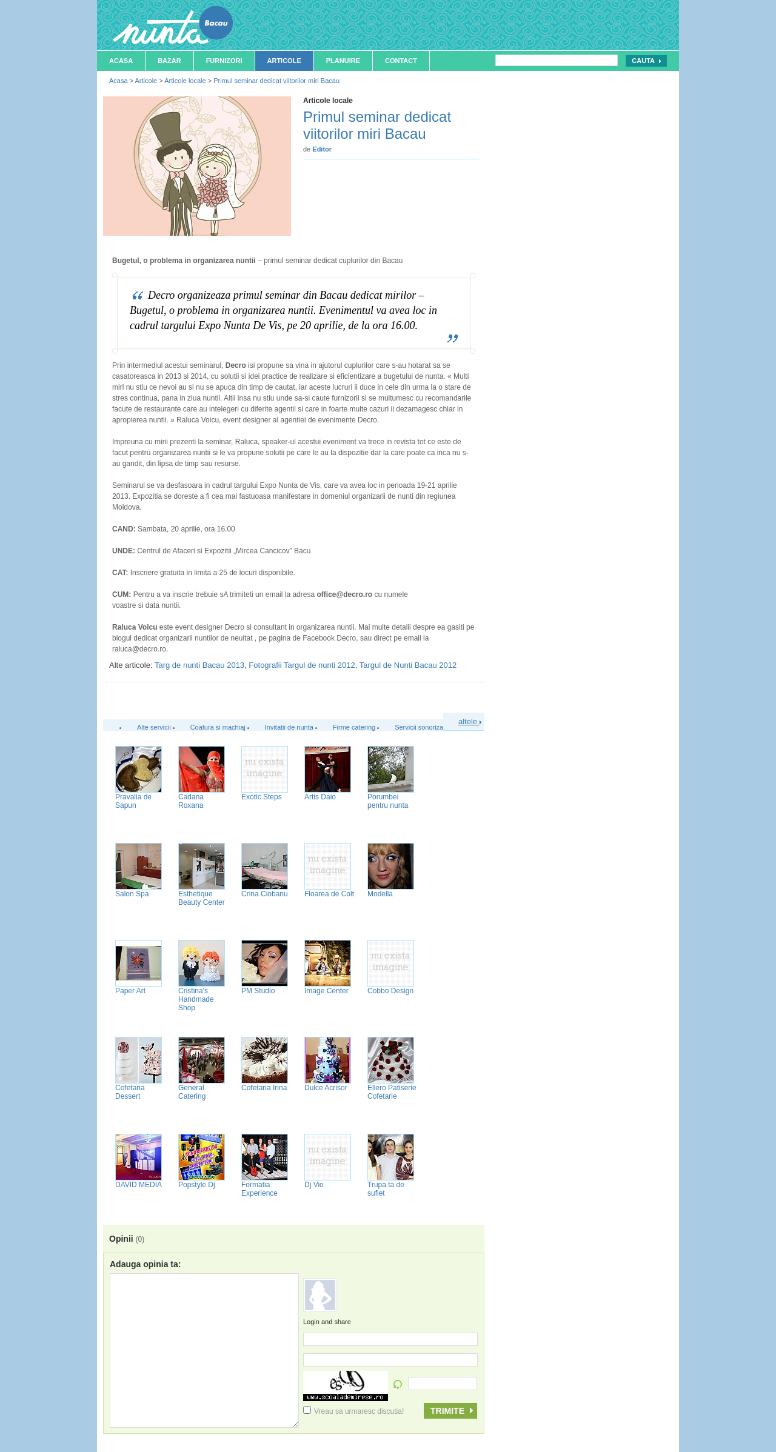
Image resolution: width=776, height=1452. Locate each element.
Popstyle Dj (196, 1185)
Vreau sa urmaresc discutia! (353, 1411)
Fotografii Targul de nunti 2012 (302, 665)
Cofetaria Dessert (130, 1092)
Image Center (326, 991)
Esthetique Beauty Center (201, 898)
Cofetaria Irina (264, 1088)
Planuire (343, 60)
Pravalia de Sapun (133, 801)
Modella (380, 894)
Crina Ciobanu (264, 894)
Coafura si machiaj (218, 727)
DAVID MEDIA (138, 1185)
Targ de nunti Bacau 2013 (199, 665)
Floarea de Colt (329, 894)
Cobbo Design (390, 991)
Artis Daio (320, 797)
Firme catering (354, 727)
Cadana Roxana (191, 801)
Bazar (169, 60)
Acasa (121, 60)
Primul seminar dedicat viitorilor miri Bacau (276, 80)
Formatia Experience (259, 1189)
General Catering (192, 1092)
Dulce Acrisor (325, 1088)
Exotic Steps (261, 797)
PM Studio (258, 991)
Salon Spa (132, 894)
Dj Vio (314, 1185)
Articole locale (185, 80)
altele (469, 721)
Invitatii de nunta (289, 727)
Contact (401, 60)
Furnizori (224, 60)
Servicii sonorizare (422, 727)
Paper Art (130, 991)
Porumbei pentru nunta (387, 801)
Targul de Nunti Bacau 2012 (408, 665)
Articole (284, 60)
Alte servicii (154, 727)
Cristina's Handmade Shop (196, 999)
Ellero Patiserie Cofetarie (391, 1092)
